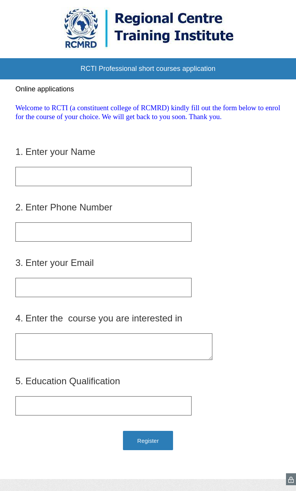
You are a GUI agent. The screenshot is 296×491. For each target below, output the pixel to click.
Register (148, 440)
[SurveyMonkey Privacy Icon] (291, 479)
